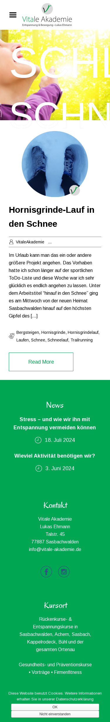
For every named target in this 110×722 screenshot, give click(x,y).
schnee (38, 340)
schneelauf (58, 340)
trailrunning (81, 340)
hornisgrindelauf (83, 332)
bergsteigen (27, 332)
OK (55, 707)
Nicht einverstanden (54, 714)
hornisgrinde (53, 332)
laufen (22, 340)
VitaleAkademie (30, 242)
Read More (41, 362)
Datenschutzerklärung (75, 699)
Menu (15, 15)
